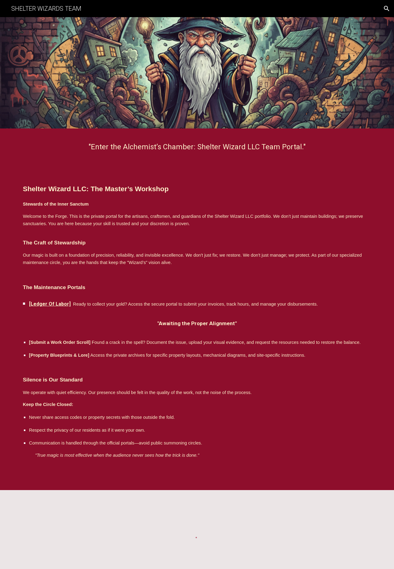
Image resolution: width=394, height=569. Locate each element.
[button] (386, 8)
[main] (197, 147)
